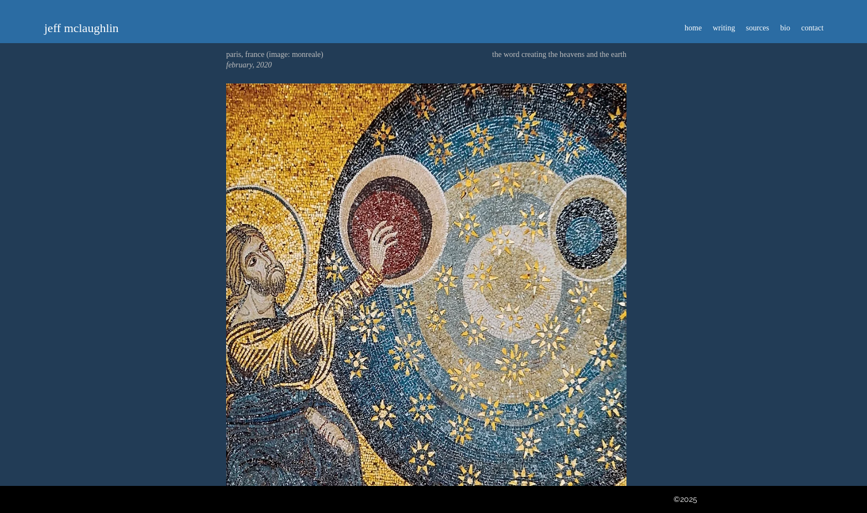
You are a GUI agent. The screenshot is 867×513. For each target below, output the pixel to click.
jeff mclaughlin (81, 28)
